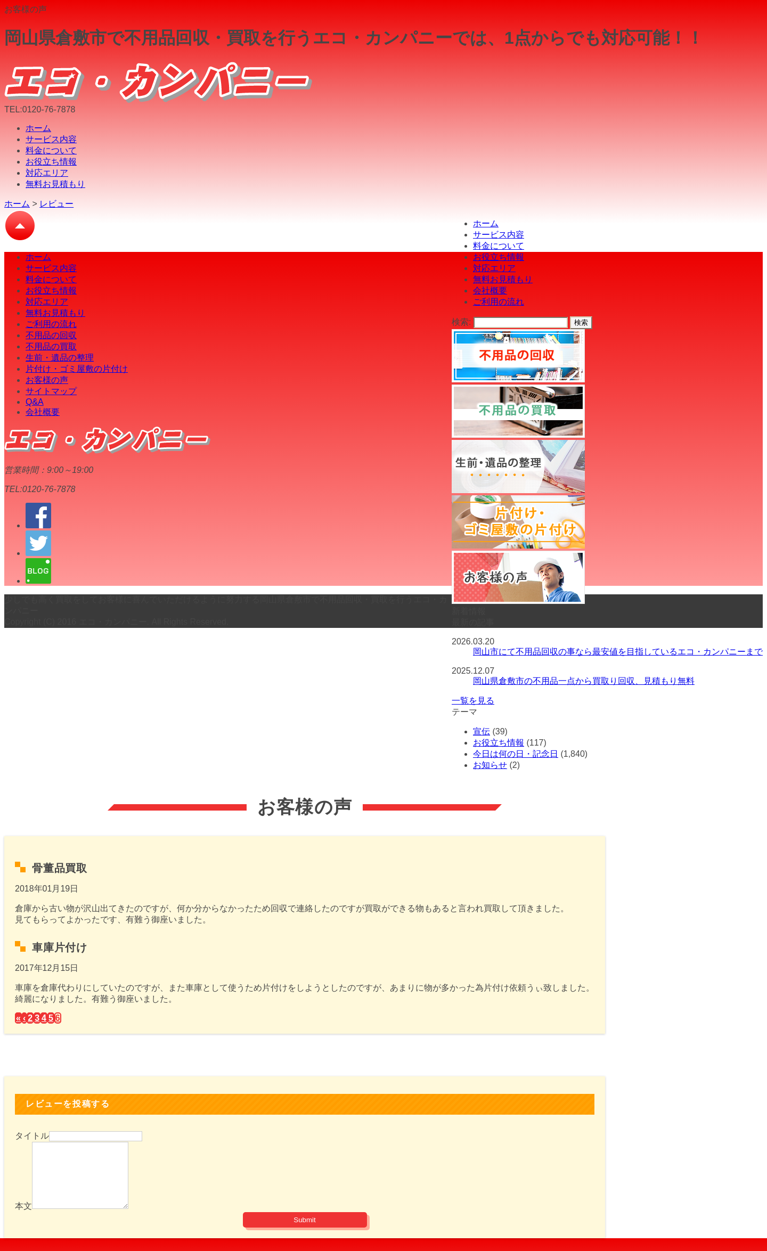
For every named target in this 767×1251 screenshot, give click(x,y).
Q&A (35, 401)
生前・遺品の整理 (60, 357)
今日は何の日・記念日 (515, 753)
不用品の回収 (51, 335)
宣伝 (481, 731)
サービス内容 (51, 139)
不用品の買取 (51, 346)
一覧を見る (473, 700)
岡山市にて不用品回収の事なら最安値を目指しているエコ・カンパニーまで (618, 651)
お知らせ (490, 765)
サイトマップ (51, 391)
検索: (461, 321)
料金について (51, 150)
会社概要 (490, 290)
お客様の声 (47, 380)
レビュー (56, 203)
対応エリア (47, 172)
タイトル (32, 1135)
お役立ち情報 (51, 161)
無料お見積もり (55, 184)
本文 (23, 1218)
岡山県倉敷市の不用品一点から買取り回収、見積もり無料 (584, 680)
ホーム (38, 128)
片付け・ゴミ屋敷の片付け (77, 368)
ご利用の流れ (498, 301)
